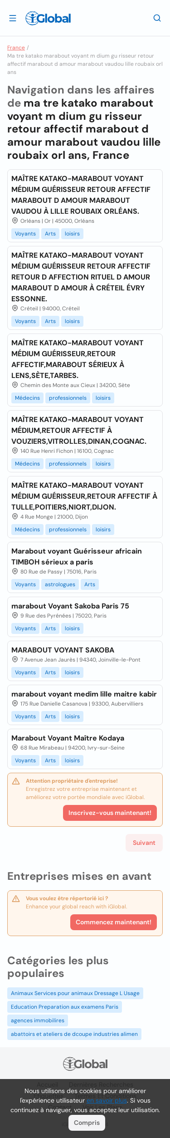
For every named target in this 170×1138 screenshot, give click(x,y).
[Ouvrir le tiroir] (13, 18)
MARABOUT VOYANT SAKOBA (62, 650)
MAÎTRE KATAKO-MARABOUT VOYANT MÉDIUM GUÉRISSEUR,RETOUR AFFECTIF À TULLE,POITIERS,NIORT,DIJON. (84, 496)
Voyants (25, 233)
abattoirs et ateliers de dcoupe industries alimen (74, 1034)
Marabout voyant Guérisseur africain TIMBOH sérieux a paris (76, 556)
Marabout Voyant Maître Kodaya (67, 738)
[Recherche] (157, 18)
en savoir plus (107, 1100)
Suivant (144, 843)
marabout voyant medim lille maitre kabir (84, 694)
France (16, 47)
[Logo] (48, 18)
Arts (50, 233)
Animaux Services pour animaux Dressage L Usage (75, 993)
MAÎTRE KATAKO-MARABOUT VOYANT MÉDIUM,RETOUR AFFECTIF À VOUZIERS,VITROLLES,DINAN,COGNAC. (78, 430)
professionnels (68, 398)
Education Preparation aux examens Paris (64, 1006)
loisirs (72, 233)
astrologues (60, 584)
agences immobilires (37, 1020)
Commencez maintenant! (113, 922)
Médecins (27, 398)
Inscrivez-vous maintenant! (109, 813)
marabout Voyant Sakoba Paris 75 (70, 606)
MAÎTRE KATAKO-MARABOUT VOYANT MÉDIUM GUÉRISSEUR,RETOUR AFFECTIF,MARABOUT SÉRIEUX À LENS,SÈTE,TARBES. (77, 359)
